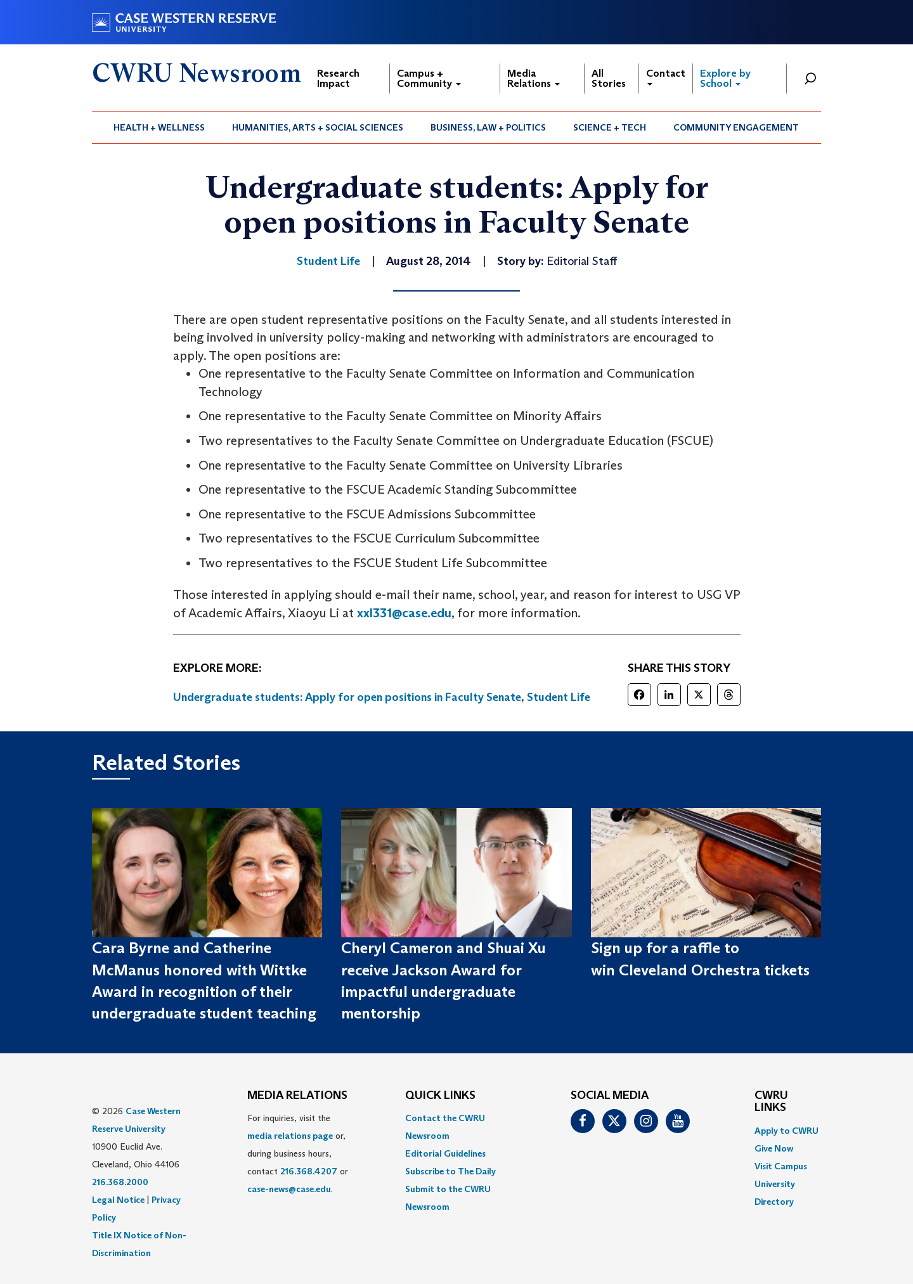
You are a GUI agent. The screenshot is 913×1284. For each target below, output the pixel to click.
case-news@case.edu (289, 1189)
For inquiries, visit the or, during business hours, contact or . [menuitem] (297, 1153)
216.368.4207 (308, 1171)
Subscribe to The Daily (450, 1171)
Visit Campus (780, 1166)
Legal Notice (118, 1199)
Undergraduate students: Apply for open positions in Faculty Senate (347, 697)
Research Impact (338, 78)
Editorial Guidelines (445, 1153)
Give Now (773, 1148)
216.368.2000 (120, 1182)
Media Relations (533, 78)
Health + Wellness (159, 127)
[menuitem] (159, 127)
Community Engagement (736, 127)
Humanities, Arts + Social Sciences (317, 127)
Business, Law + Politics (488, 127)
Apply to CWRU (786, 1130)
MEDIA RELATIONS (297, 1095)
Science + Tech (609, 127)
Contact (665, 76)
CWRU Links (771, 1102)
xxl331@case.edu (404, 612)
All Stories (609, 78)
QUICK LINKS (440, 1095)
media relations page (290, 1135)
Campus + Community (429, 78)
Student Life (558, 697)
